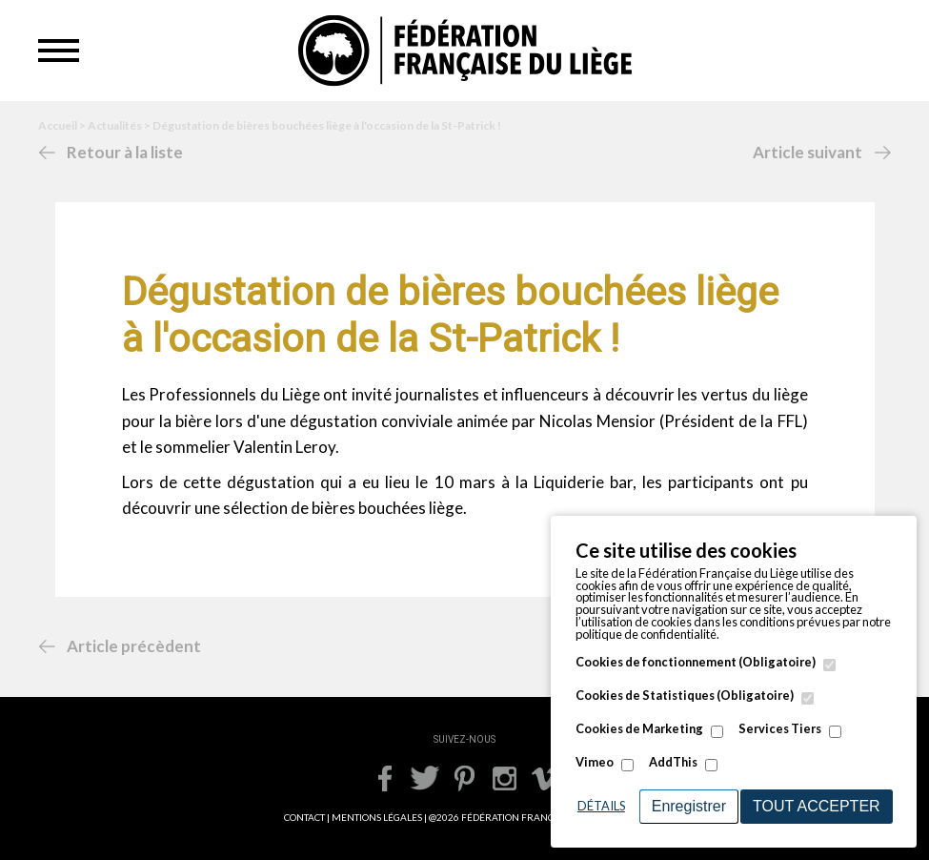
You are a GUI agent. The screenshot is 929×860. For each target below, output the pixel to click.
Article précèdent (134, 646)
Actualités (115, 125)
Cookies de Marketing (639, 729)
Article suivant (807, 152)
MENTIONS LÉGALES (377, 817)
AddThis (673, 762)
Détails (601, 805)
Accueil (57, 125)
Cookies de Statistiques (685, 695)
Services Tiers (779, 729)
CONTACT (304, 817)
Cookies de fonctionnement (696, 662)
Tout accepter (816, 806)
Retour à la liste (125, 152)
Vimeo (595, 762)
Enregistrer (689, 806)
